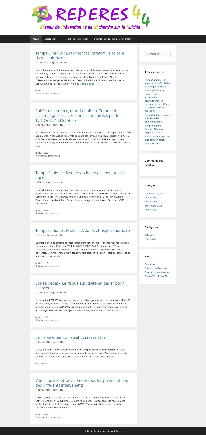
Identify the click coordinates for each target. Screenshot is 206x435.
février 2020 (151, 209)
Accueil (36, 38)
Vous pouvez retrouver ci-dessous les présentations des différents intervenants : (82, 383)
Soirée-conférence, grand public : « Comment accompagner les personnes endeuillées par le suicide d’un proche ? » (77, 115)
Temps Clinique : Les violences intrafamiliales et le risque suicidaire (80, 55)
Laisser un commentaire (49, 93)
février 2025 (151, 197)
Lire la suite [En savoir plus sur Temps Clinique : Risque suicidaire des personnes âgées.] (42, 203)
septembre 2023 (153, 205)
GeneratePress (114, 431)
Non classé (43, 90)
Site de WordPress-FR (156, 276)
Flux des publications (156, 268)
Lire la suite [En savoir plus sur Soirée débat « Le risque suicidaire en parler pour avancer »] (113, 310)
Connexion (150, 264)
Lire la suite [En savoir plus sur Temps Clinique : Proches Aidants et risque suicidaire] (54, 256)
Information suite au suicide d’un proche (115, 39)
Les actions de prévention (76, 38)
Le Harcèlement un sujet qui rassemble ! (72, 337)
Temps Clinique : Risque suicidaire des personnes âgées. (80, 175)
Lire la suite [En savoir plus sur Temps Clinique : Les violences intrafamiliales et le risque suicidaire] (88, 83)
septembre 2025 (153, 193)
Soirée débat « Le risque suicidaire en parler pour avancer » (80, 285)
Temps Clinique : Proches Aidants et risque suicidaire (83, 230)
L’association (53, 39)
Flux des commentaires (157, 272)
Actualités (42, 363)
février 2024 (151, 201)
